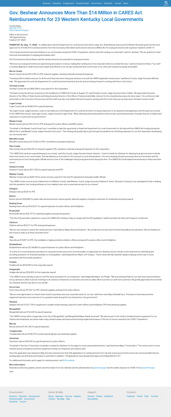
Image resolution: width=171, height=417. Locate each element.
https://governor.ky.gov (19, 30)
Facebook (131, 396)
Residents (108, 3)
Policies (99, 396)
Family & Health (82, 3)
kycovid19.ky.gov (148, 368)
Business (46, 3)
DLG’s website (69, 360)
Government (96, 3)
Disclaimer (108, 396)
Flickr (146, 396)
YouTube (154, 396)
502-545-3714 (15, 28)
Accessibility (93, 399)
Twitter (140, 396)
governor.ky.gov (99, 368)
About (51, 396)
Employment (68, 3)
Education (57, 3)
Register (77, 396)
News (126, 3)
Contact (51, 399)
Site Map (60, 399)
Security (91, 396)
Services (68, 396)
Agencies (59, 396)
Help (68, 399)
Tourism (117, 3)
